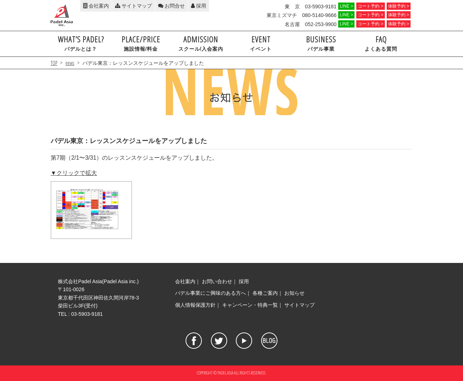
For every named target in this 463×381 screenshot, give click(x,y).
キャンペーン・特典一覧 (250, 305)
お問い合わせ (217, 281)
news (69, 62)
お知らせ (294, 293)
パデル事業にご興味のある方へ (210, 293)
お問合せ (171, 6)
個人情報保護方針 (195, 305)
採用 (198, 6)
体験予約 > (398, 6)
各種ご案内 (265, 293)
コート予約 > (370, 6)
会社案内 (96, 6)
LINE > (346, 6)
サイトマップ (133, 6)
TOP (54, 62)
